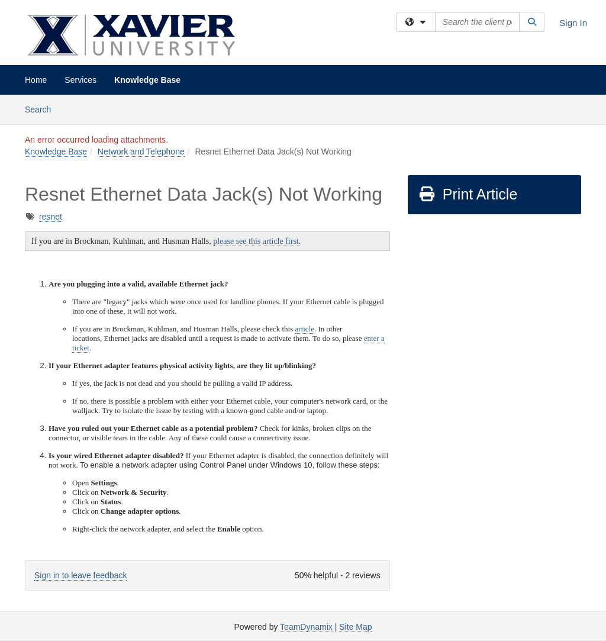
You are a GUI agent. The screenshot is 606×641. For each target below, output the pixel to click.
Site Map (355, 627)
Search (42, 108)
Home (36, 80)
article (304, 328)
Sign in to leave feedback (80, 575)
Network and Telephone (141, 151)
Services (80, 80)
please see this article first (256, 241)
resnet (50, 216)
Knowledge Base (147, 80)
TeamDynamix (306, 627)
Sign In (573, 23)
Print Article (468, 194)
